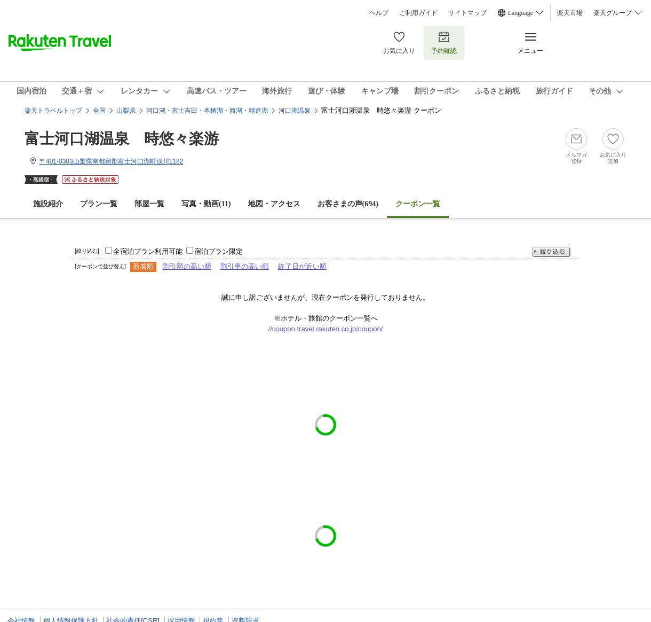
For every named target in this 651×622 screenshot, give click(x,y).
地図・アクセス (274, 204)
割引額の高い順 (187, 266)
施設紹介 (48, 204)
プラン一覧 (98, 204)
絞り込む (551, 252)
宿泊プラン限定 (218, 251)
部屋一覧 (149, 204)
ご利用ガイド (418, 13)
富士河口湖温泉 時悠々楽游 (122, 138)
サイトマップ (467, 13)
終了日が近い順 (302, 266)
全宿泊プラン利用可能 (147, 251)
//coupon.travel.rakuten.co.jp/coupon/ (325, 329)
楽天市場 (570, 13)
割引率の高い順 (244, 266)
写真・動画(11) (206, 204)
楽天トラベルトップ (53, 110)
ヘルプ (378, 13)
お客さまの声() (347, 204)
